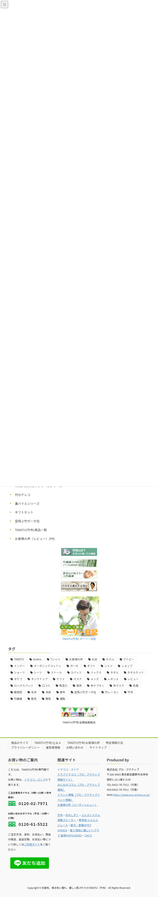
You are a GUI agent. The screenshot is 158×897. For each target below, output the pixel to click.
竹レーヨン (112, 692)
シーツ (38, 672)
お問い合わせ (75, 747)
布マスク (118, 685)
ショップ (126, 666)
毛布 (34, 692)
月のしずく (72, 815)
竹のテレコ (22, 495)
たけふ (110, 659)
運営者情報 (53, 747)
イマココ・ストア (34, 779)
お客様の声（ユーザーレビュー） (77, 805)
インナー (19, 666)
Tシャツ (55, 659)
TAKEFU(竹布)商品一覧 (31, 530)
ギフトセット (24, 512)
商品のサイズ (19, 743)
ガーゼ (74, 666)
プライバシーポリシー (25, 747)
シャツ (108, 666)
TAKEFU (19, 659)
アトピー (128, 659)
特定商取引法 (114, 743)
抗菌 (135, 685)
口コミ (46, 685)
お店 (94, 659)
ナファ (60, 679)
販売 (34, 699)
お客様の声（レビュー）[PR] (35, 538)
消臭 (48, 692)
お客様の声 (76, 659)
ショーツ (19, 672)
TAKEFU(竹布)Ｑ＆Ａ (47, 743)
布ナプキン (97, 685)
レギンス (113, 679)
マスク (77, 679)
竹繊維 (18, 699)
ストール (56, 672)
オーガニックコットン (47, 666)
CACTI (88, 835)
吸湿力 (63, 685)
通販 (62, 699)
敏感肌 (18, 692)
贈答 (48, 699)
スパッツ (76, 672)
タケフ (18, 679)
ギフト (91, 666)
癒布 (62, 692)
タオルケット (135, 672)
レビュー (133, 679)
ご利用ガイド (32, 844)
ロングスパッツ (23, 685)
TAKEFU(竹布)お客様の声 (83, 743)
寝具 (79, 685)
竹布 (130, 692)
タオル (114, 672)
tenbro (37, 659)
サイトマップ (98, 747)
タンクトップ (39, 679)
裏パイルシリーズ (27, 503)
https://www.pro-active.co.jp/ (131, 795)
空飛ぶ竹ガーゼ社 (27, 521)
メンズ (95, 679)
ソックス (96, 672)
